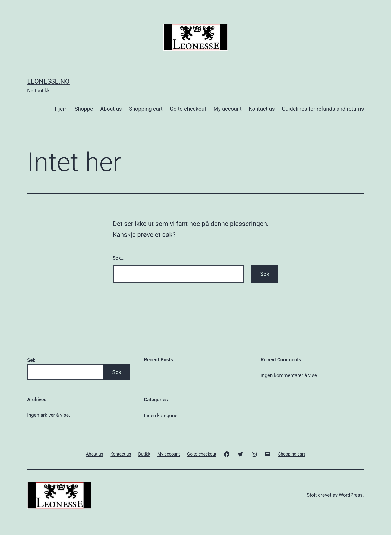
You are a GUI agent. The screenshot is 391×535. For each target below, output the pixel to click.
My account (227, 109)
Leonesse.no (48, 81)
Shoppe (84, 109)
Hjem (61, 109)
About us (111, 109)
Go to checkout (188, 109)
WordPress (350, 495)
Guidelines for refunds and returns (323, 109)
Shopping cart (146, 109)
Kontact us (262, 109)
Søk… (118, 258)
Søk (31, 360)
